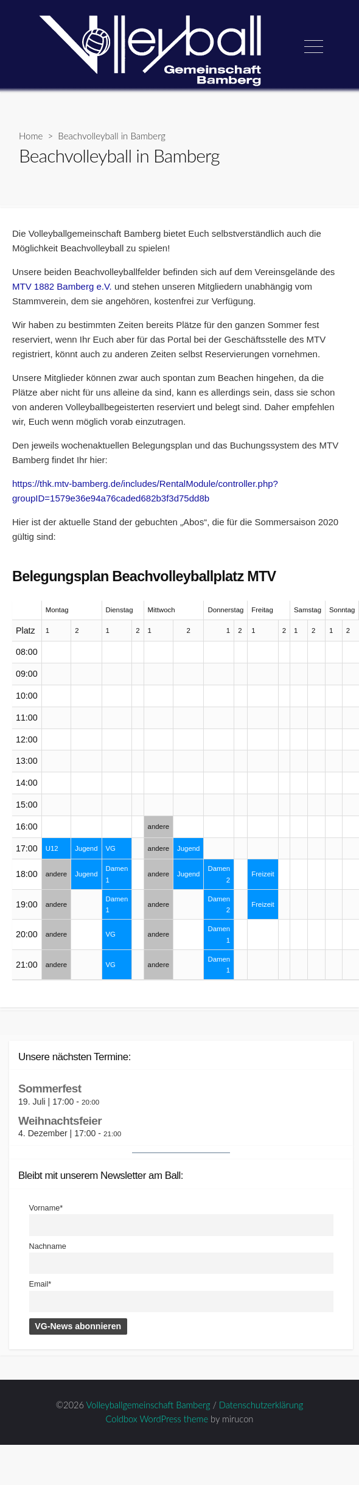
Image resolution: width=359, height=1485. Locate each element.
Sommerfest (49, 1088)
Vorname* (46, 1208)
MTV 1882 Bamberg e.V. (63, 286)
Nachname (47, 1246)
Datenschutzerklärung (261, 1404)
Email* (40, 1284)
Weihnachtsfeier (60, 1120)
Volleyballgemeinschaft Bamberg (148, 1404)
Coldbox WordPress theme (157, 1418)
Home (31, 135)
